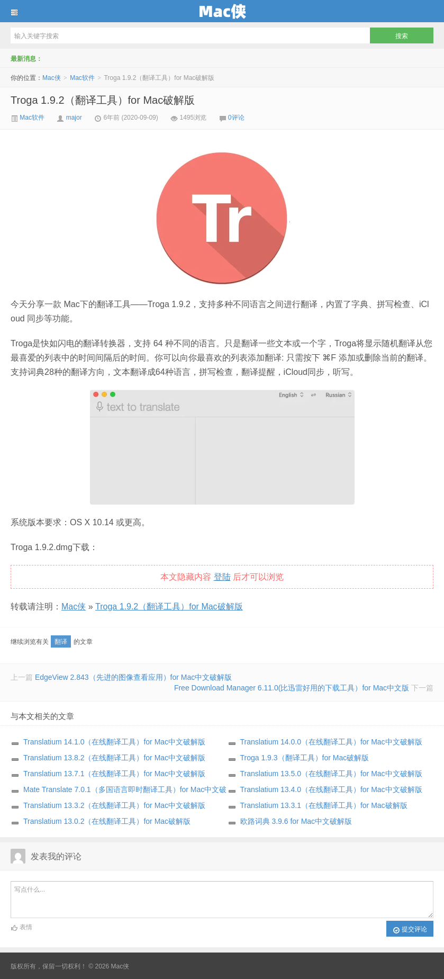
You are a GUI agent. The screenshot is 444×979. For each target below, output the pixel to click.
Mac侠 (222, 11)
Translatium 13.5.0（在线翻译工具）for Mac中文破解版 (331, 773)
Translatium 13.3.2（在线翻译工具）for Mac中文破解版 (114, 805)
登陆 (222, 576)
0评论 (236, 117)
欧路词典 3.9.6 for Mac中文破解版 (296, 821)
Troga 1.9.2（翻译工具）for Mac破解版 (103, 100)
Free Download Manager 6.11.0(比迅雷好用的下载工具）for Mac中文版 (291, 688)
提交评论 (410, 930)
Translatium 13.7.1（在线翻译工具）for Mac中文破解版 (114, 773)
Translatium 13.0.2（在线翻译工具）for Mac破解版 (107, 821)
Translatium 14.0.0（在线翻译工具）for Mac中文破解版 (331, 742)
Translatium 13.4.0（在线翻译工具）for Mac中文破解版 (331, 789)
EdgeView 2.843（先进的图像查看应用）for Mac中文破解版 (133, 677)
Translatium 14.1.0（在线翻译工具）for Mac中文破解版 (114, 742)
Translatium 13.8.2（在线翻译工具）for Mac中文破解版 (114, 757)
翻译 (61, 641)
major (74, 117)
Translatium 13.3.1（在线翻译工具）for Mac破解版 (323, 805)
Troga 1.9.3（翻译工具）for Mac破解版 (304, 757)
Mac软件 (82, 78)
